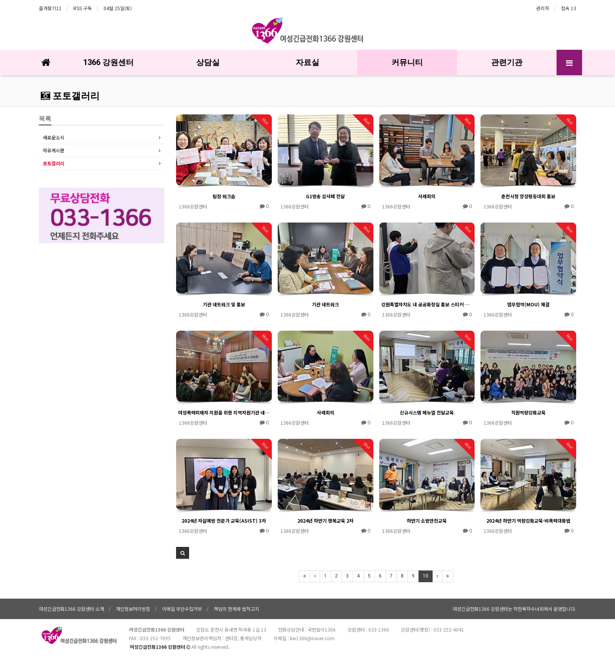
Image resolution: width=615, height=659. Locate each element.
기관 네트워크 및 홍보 (224, 304)
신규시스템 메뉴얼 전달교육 (427, 412)
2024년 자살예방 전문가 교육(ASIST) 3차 (224, 520)
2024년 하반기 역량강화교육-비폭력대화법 (528, 520)
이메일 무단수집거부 (182, 608)
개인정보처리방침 (133, 608)
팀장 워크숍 (224, 196)
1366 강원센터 (108, 62)
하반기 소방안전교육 (427, 520)
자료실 (307, 62)
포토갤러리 (70, 96)
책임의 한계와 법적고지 (236, 608)
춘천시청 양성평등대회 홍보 (528, 196)
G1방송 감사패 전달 (325, 196)
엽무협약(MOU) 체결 (528, 304)
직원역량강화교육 (528, 412)
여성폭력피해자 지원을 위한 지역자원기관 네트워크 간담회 (224, 412)
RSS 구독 (82, 8)
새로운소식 (53, 137)
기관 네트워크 (325, 304)
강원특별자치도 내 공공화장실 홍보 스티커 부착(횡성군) (427, 304)
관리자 (542, 8)
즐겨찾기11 (50, 8)
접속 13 (568, 8)
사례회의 (426, 196)
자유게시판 (53, 150)
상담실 (208, 62)
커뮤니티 (407, 62)
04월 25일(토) (118, 8)
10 (425, 576)
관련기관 (506, 62)
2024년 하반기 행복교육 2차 (325, 520)
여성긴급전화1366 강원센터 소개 (71, 608)
